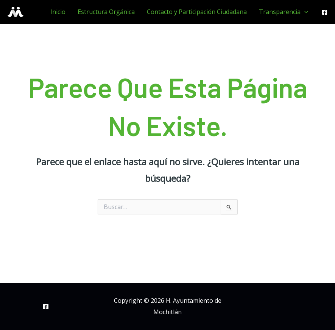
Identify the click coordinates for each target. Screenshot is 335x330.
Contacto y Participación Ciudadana (197, 12)
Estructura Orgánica (106, 12)
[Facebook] (324, 12)
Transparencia (283, 12)
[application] (304, 12)
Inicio (57, 12)
